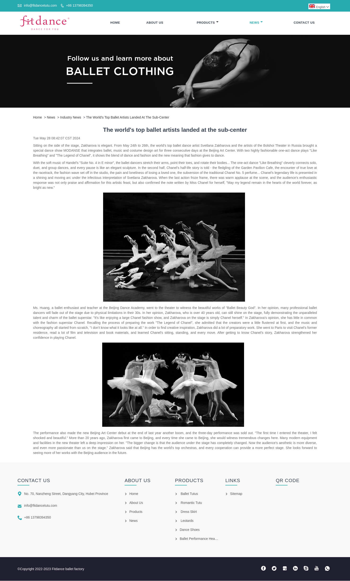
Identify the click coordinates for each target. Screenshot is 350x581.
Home (115, 23)
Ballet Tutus (189, 494)
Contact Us (304, 23)
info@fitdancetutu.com (40, 5)
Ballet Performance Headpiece (202, 539)
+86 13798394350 (79, 5)
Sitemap (236, 494)
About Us (154, 23)
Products (208, 23)
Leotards (187, 521)
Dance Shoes (190, 530)
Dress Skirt (189, 512)
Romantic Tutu (191, 503)
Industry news (70, 117)
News (256, 23)
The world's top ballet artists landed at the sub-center (127, 117)
